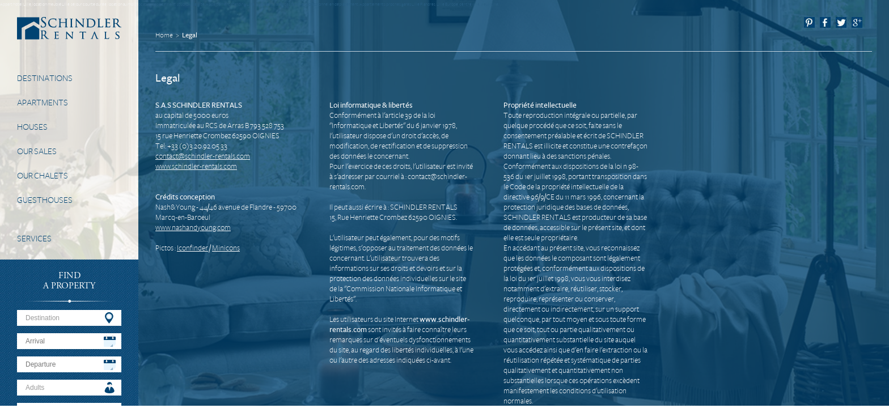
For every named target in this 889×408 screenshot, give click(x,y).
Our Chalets (42, 176)
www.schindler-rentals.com (196, 166)
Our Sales (37, 151)
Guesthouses (45, 200)
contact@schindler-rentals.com (202, 156)
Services (34, 238)
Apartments (42, 102)
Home (164, 35)
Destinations (45, 78)
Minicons (226, 248)
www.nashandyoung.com (193, 227)
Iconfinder (192, 248)
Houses (32, 127)
